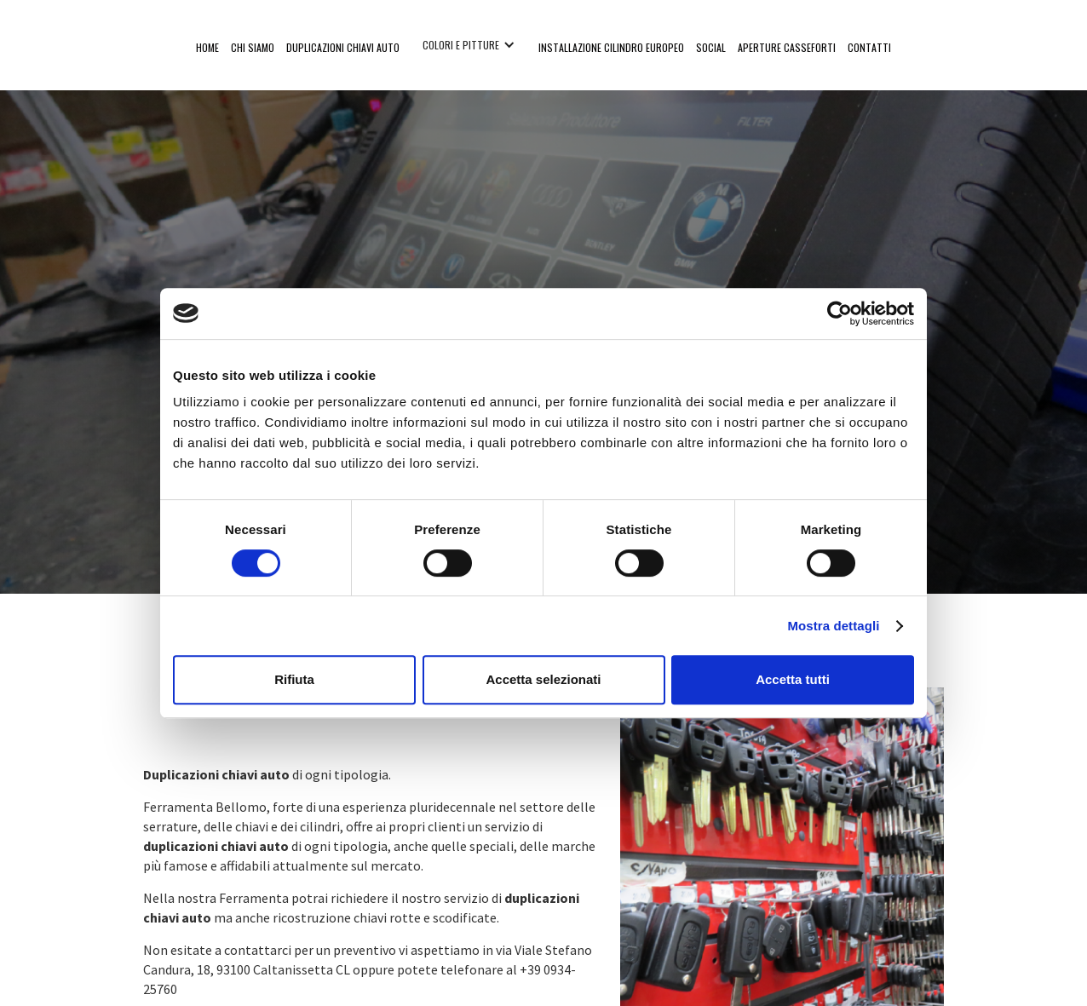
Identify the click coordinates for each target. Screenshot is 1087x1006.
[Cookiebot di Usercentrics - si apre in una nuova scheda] (839, 313)
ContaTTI (869, 47)
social (711, 47)
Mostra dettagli (833, 625)
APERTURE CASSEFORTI (787, 47)
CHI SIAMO (252, 47)
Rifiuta (294, 679)
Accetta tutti (793, 679)
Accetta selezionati (543, 679)
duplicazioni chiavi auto (343, 47)
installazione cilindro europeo (611, 47)
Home (207, 47)
